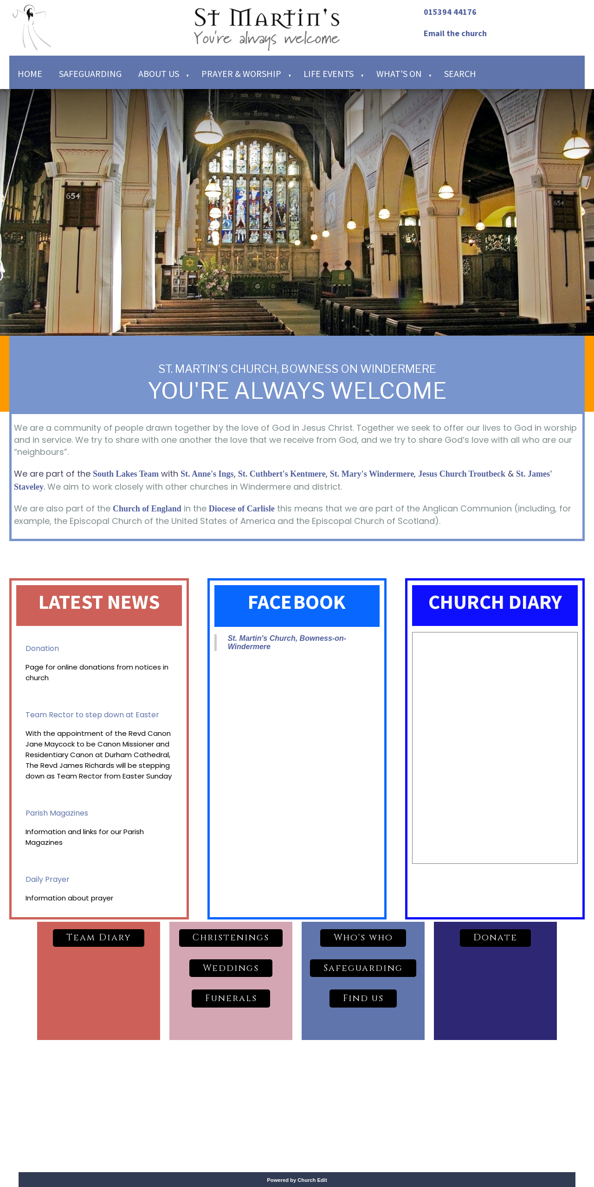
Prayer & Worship (241, 73)
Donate (495, 938)
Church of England (147, 508)
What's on (399, 73)
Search (460, 73)
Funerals (231, 998)
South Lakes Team (126, 474)
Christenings (231, 938)
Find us (363, 998)
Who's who (363, 938)
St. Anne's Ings (207, 474)
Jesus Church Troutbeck (461, 474)
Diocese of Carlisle (242, 508)
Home (30, 73)
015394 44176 (450, 11)
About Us (158, 73)
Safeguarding (90, 73)
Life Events (328, 73)
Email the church (455, 33)
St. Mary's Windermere (372, 474)
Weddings (231, 968)
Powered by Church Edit (297, 1180)
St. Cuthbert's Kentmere (282, 474)
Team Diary (98, 938)
